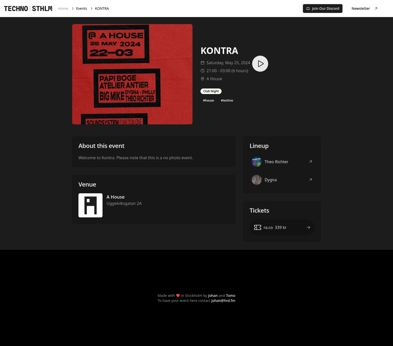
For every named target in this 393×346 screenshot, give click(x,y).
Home (63, 8)
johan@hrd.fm (223, 300)
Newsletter (365, 8)
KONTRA (102, 8)
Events (81, 8)
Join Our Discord (322, 8)
